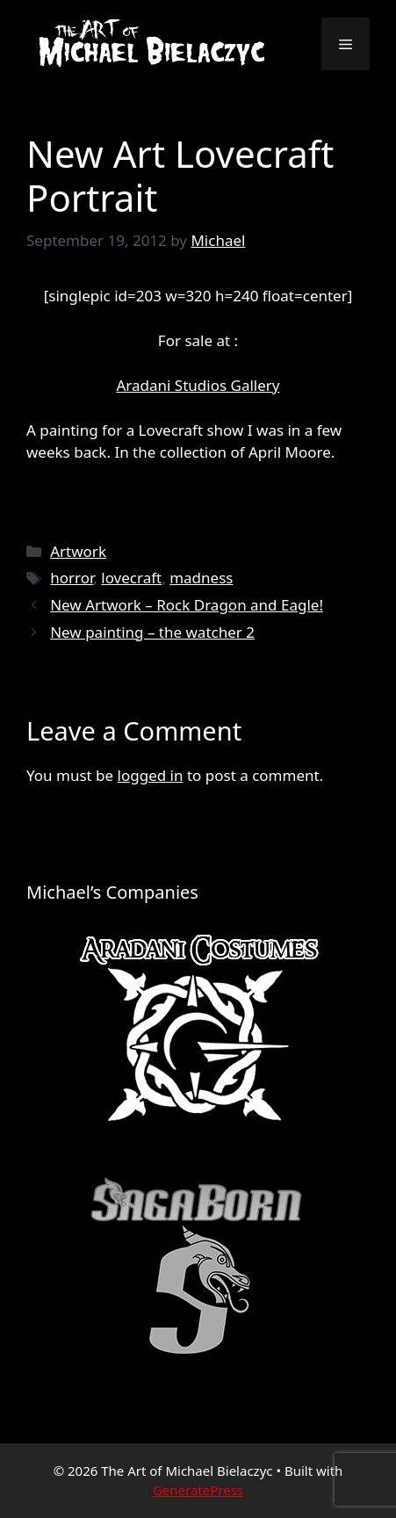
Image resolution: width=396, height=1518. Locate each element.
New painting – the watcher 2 (152, 632)
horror (71, 577)
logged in (151, 775)
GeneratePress (198, 1490)
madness (201, 577)
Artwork (78, 551)
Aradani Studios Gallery (197, 385)
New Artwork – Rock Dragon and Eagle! (186, 605)
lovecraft (131, 577)
